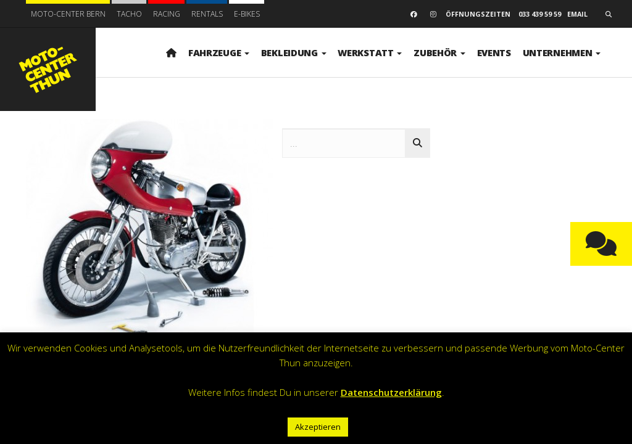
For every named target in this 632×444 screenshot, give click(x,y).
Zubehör (439, 52)
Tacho (129, 14)
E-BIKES (247, 14)
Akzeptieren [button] (318, 426)
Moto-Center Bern (68, 14)
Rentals (207, 14)
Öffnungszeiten (478, 13)
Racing (166, 14)
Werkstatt (370, 52)
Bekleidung (293, 52)
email (577, 13)
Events (494, 52)
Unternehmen (562, 52)
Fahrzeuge (218, 52)
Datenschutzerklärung (391, 392)
